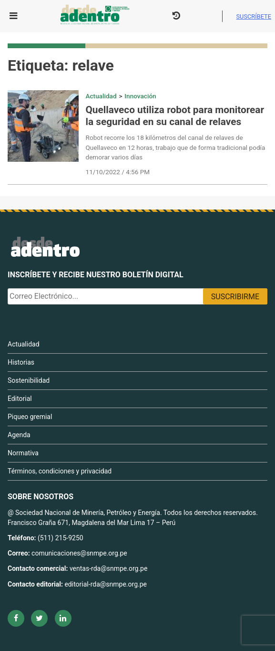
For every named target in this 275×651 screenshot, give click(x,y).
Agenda (19, 435)
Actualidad (101, 96)
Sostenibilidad (29, 380)
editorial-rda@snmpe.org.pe (105, 584)
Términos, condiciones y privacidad (60, 471)
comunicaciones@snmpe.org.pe (80, 553)
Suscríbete (253, 16)
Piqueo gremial (30, 416)
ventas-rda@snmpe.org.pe (108, 568)
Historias (21, 362)
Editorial (20, 398)
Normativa (23, 453)
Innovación (140, 96)
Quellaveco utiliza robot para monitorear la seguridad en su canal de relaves (175, 115)
